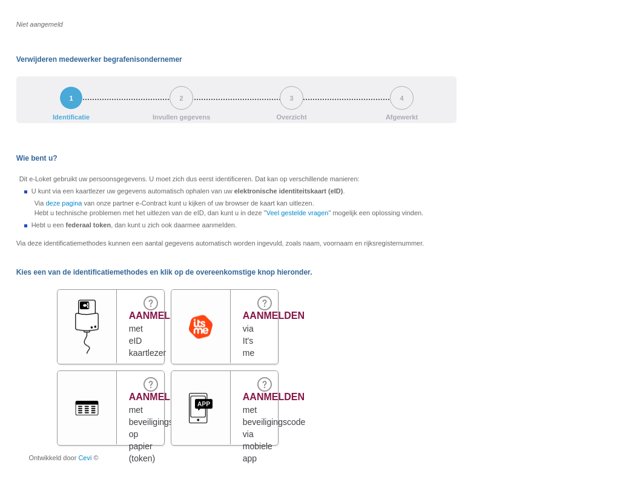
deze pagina (63, 203)
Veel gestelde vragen (297, 212)
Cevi (84, 457)
